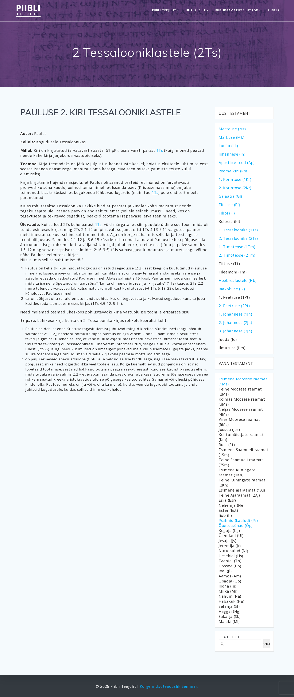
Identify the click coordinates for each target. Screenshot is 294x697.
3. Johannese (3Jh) (235, 330)
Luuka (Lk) (228, 145)
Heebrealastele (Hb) (237, 280)
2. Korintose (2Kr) (235, 187)
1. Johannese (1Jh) (235, 314)
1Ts (159, 150)
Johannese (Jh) (232, 154)
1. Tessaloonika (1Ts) (238, 229)
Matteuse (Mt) (232, 128)
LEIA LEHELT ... (231, 637)
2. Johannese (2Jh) (235, 322)
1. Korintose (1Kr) (235, 179)
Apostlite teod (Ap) (237, 162)
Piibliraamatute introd (236, 10)
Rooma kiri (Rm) (234, 170)
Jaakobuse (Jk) (232, 288)
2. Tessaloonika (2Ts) (238, 238)
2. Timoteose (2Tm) (237, 255)
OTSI (266, 643)
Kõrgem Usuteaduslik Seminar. (169, 686)
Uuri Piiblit (196, 10)
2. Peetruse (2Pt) (234, 305)
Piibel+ (274, 10)
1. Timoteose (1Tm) (237, 246)
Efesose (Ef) (229, 204)
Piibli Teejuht (164, 10)
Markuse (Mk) (231, 137)
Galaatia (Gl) (230, 196)
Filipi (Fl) (227, 213)
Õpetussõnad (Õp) (236, 525)
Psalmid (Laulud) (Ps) (238, 520)
